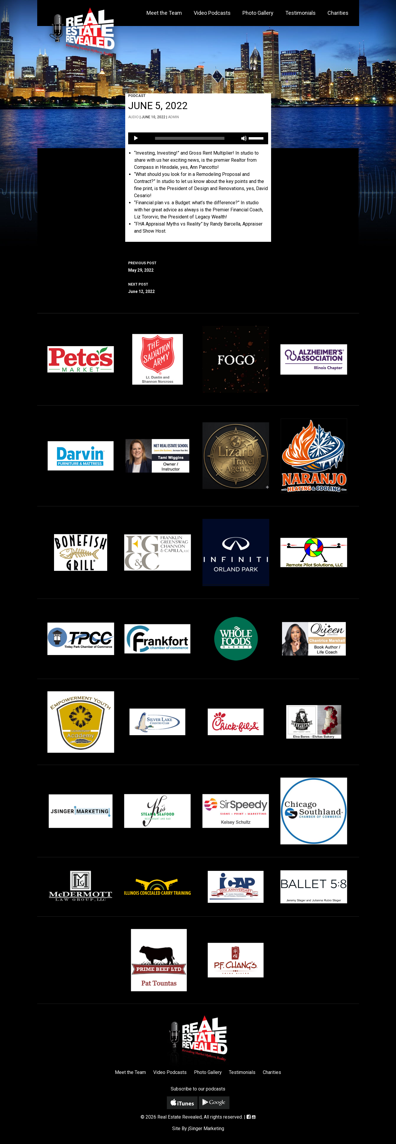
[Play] (136, 138)
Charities (337, 13)
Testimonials (300, 13)
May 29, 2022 (198, 266)
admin (173, 117)
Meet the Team (164, 13)
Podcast (137, 96)
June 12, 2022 (198, 287)
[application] (198, 138)
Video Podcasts (212, 13)
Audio (133, 117)
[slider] (189, 138)
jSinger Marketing (206, 1128)
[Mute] (244, 138)
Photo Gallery (257, 13)
